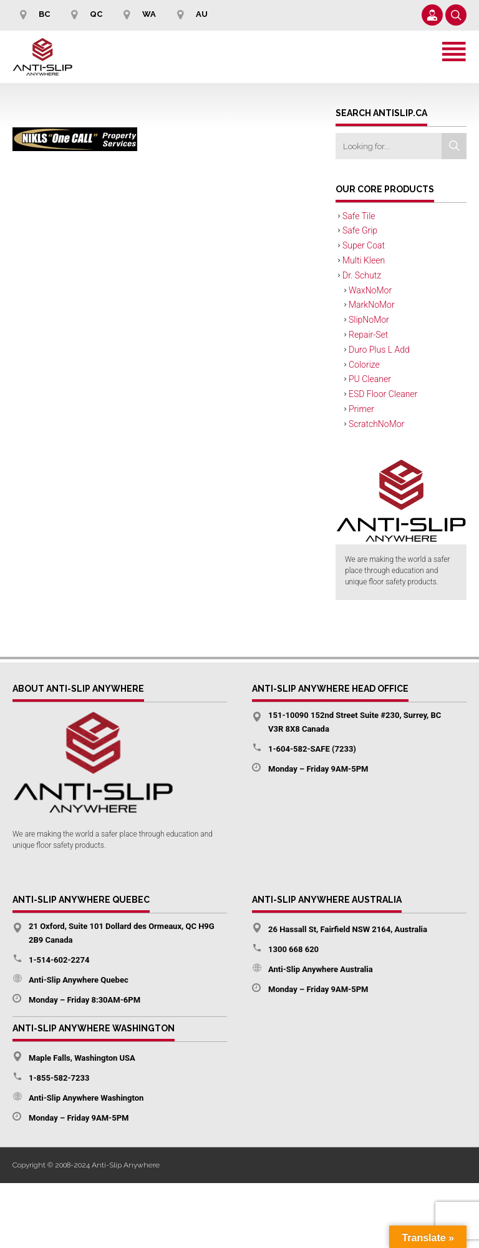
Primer (361, 409)
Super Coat (363, 245)
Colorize (364, 365)
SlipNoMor (369, 320)
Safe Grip (359, 230)
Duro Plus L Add (379, 350)
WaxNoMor (370, 290)
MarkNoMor (372, 305)
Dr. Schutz (361, 275)
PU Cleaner (370, 379)
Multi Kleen (363, 260)
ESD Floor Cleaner (383, 394)
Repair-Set (368, 335)
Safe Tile (358, 216)
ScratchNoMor (376, 424)
